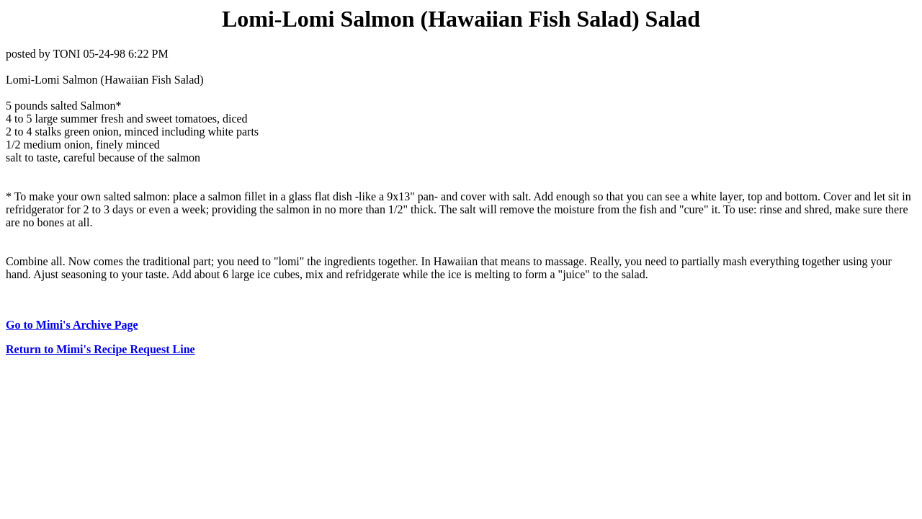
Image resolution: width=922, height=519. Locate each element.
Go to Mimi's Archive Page (72, 325)
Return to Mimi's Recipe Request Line (100, 349)
